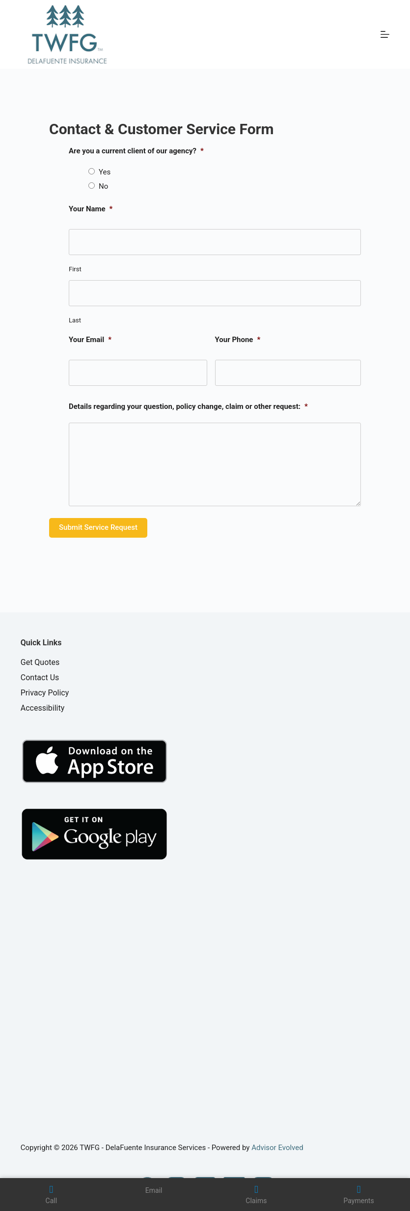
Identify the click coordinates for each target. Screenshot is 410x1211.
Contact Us (40, 677)
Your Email (90, 339)
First (75, 269)
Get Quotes (40, 662)
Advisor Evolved (277, 1147)
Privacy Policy (45, 692)
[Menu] (385, 34)
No (103, 186)
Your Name (90, 208)
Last (75, 320)
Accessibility (43, 708)
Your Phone (238, 339)
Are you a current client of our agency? (136, 150)
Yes (104, 172)
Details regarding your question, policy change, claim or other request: (188, 406)
